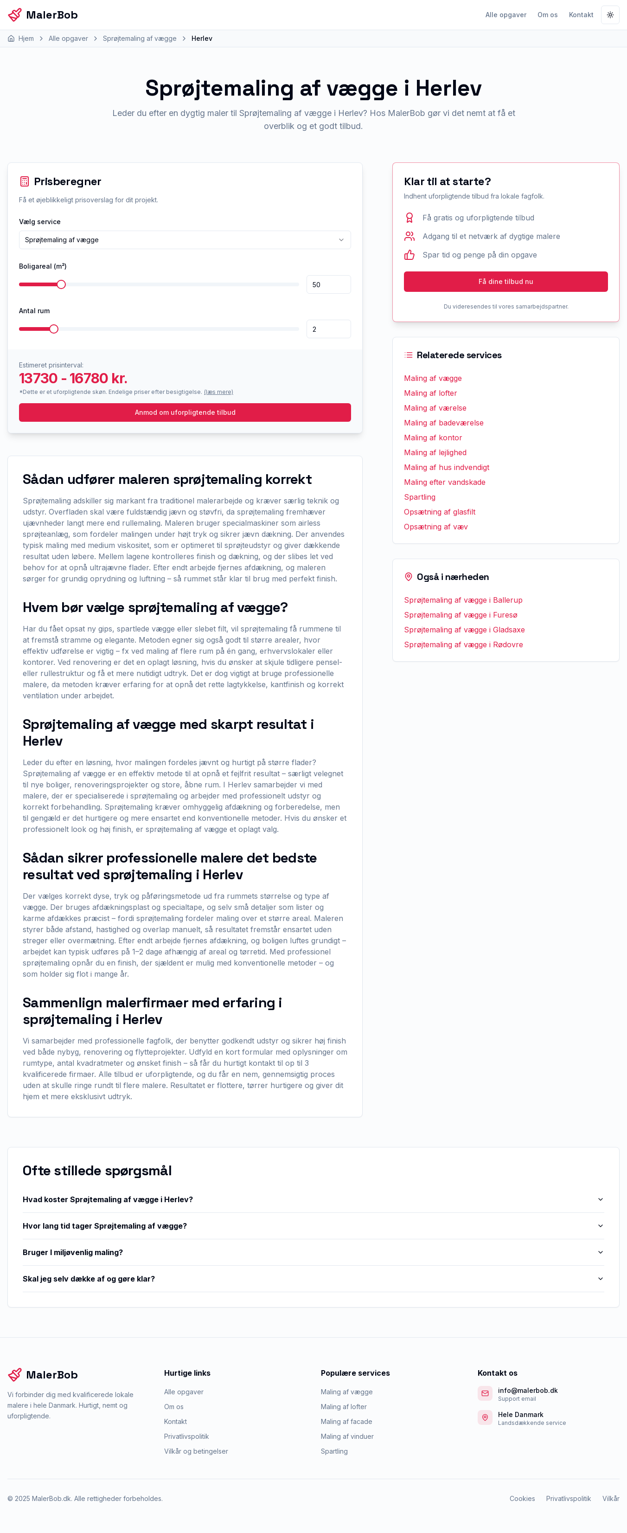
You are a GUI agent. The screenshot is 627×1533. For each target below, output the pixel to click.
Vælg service (40, 221)
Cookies (522, 1498)
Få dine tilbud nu (506, 281)
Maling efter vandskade (445, 482)
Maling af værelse (435, 407)
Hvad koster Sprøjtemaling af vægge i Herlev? (313, 1199)
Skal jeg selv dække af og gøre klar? (313, 1278)
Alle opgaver (506, 15)
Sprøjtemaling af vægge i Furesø (461, 614)
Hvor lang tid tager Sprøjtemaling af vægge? (313, 1225)
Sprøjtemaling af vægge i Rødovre (463, 644)
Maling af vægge (433, 378)
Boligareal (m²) (43, 266)
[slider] (61, 284)
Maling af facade (346, 1421)
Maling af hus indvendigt (446, 467)
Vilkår (611, 1498)
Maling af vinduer (347, 1436)
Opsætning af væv (436, 526)
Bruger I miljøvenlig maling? (313, 1252)
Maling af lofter (430, 393)
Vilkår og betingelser (196, 1451)
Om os (547, 15)
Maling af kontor (433, 437)
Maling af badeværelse (444, 422)
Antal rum (34, 311)
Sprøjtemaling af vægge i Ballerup (463, 600)
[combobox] (185, 240)
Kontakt (581, 15)
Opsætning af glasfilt (439, 511)
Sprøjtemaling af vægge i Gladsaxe (464, 629)
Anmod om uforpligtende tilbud (185, 412)
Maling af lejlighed (435, 452)
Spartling (419, 497)
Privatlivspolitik (186, 1436)
